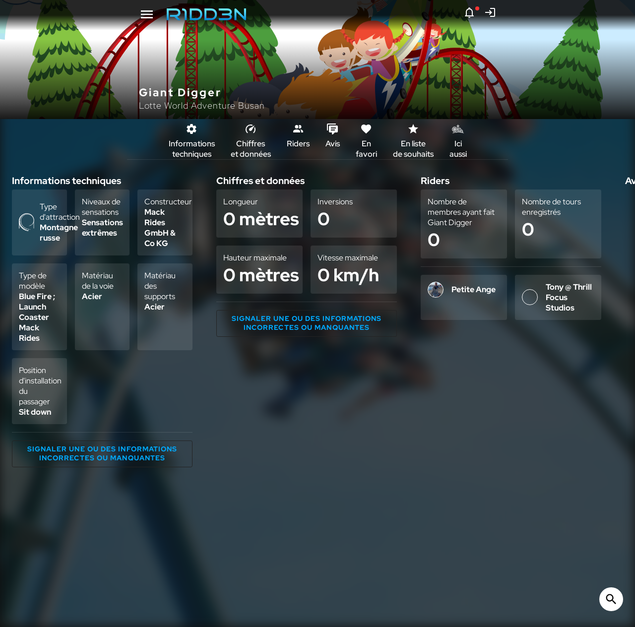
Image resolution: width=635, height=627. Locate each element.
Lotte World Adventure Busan (202, 105)
